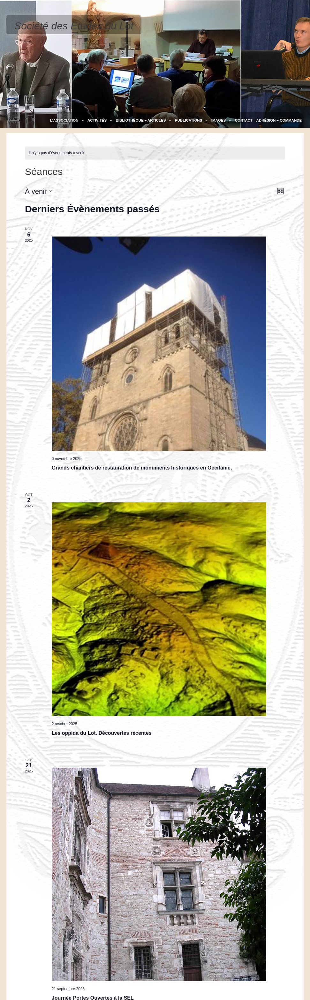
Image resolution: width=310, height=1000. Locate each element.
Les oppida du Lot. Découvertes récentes (102, 733)
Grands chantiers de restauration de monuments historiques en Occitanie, (142, 467)
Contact (244, 120)
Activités (99, 120)
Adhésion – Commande (279, 120)
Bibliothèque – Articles (143, 120)
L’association (67, 120)
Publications (191, 120)
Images (221, 120)
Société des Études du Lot (74, 26)
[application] (81, 120)
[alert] (155, 153)
